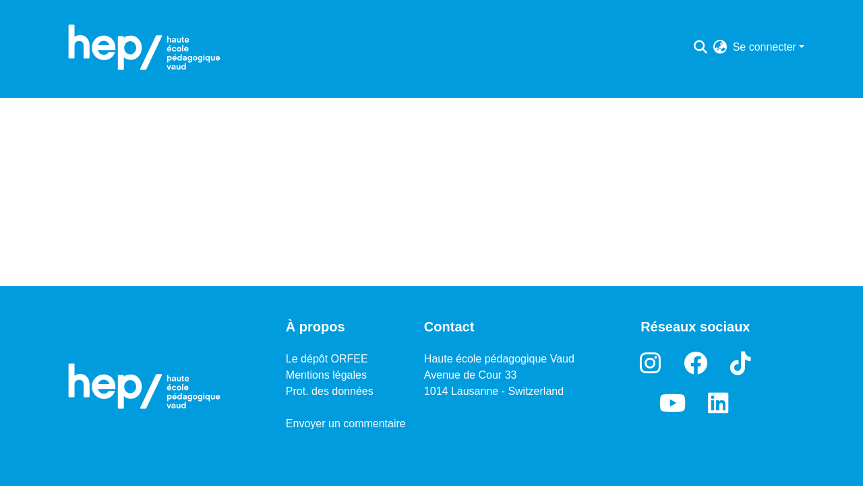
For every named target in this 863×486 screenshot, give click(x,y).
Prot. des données (330, 391)
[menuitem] (720, 47)
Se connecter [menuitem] (764, 47)
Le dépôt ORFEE (327, 358)
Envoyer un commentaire (346, 423)
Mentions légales (326, 375)
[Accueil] (144, 47)
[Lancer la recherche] (700, 47)
